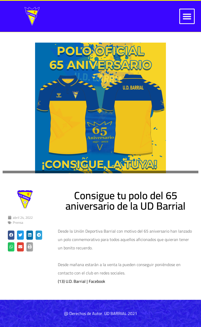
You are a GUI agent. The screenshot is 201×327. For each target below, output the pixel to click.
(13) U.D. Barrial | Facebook (81, 281)
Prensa (18, 222)
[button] (187, 16)
